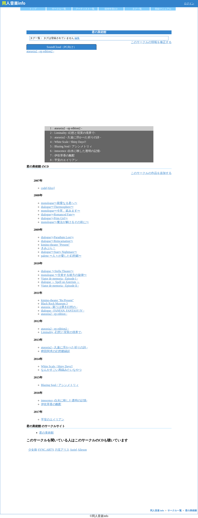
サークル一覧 (59, 8)
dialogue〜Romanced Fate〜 (58, 214)
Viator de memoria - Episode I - (59, 278)
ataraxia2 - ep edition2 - (40, 51)
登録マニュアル (163, 8)
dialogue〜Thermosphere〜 (57, 206)
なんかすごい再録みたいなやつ (61, 369)
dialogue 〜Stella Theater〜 (57, 271)
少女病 (32, 449)
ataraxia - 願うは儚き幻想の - (59, 307)
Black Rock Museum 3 (54, 303)
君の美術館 (46, 432)
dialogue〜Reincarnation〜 (57, 241)
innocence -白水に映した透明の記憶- (64, 400)
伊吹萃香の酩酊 (51, 404)
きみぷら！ (48, 248)
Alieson (82, 449)
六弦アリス (62, 449)
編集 (77, 38)
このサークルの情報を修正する (151, 42)
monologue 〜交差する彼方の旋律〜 (64, 274)
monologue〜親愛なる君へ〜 (59, 203)
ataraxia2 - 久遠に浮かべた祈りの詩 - (64, 347)
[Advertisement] (99, 20)
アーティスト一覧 (85, 8)
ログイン (189, 3)
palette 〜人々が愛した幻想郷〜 (61, 255)
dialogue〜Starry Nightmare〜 (59, 251)
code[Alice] (48, 188)
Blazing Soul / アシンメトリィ (60, 385)
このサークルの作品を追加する (151, 173)
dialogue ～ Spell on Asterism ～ (60, 282)
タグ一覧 (137, 8)
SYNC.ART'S (46, 449)
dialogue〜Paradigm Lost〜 (57, 237)
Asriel (73, 449)
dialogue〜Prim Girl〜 (54, 218)
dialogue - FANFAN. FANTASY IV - (62, 310)
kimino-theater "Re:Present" (57, 300)
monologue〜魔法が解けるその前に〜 (65, 222)
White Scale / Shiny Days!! (57, 366)
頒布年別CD (111, 8)
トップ (32, 8)
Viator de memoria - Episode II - (60, 285)
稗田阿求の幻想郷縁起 (55, 351)
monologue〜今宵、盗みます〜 (60, 210)
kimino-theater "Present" (55, 244)
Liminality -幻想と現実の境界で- (61, 332)
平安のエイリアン (52, 419)
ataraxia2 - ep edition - (54, 313)
